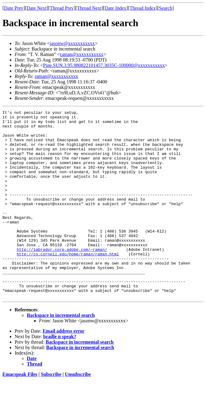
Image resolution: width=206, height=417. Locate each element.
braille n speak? (59, 374)
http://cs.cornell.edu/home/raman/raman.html (68, 283)
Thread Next (89, 8)
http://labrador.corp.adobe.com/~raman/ (62, 277)
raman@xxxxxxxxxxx (82, 54)
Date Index (115, 8)
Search (165, 8)
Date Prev (13, 8)
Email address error (63, 368)
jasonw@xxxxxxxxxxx (72, 43)
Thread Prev (62, 8)
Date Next (37, 8)
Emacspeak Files (19, 411)
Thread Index (143, 8)
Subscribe (51, 411)
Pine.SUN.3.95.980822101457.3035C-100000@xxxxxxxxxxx (104, 65)
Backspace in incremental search (61, 352)
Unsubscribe (78, 411)
